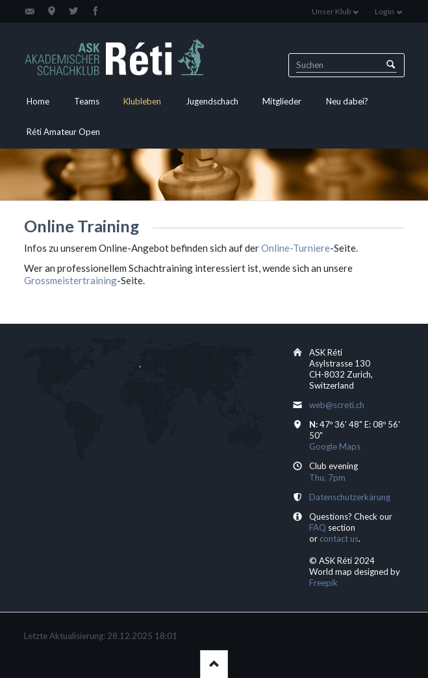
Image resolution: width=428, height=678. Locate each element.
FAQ (317, 527)
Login (384, 11)
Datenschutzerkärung (349, 497)
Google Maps (334, 446)
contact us (339, 538)
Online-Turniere (295, 248)
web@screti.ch (336, 405)
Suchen (390, 65)
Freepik (323, 582)
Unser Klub (331, 11)
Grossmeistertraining (70, 280)
